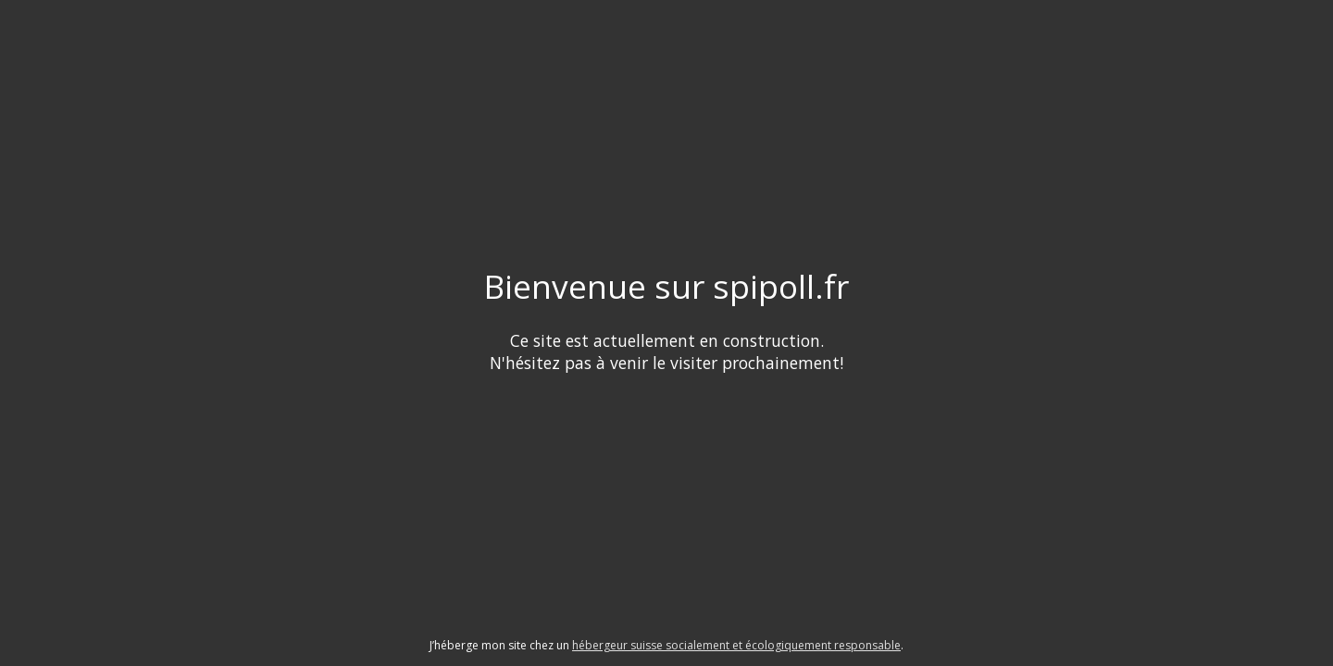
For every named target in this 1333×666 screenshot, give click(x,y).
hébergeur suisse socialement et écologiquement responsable (736, 645)
